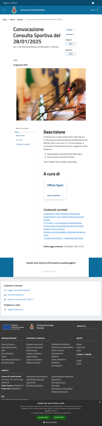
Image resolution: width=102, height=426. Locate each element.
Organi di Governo (8, 344)
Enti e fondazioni (7, 353)
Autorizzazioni (56, 365)
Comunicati (81, 347)
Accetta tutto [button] (43, 417)
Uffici (3, 350)
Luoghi (79, 360)
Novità (12, 19)
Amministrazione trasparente (62, 376)
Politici (3, 356)
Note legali (55, 385)
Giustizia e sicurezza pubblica (62, 347)
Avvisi (79, 350)
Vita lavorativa (31, 350)
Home (5, 19)
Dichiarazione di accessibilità (62, 388)
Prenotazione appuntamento (36, 376)
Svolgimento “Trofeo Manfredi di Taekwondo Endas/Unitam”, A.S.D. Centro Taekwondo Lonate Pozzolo (64, 216)
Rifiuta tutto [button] (59, 417)
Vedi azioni (71, 34)
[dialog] (51, 413)
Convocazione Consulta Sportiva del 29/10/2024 (64, 225)
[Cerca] (97, 10)
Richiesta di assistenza (34, 385)
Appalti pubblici (32, 356)
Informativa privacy (58, 382)
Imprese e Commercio (34, 353)
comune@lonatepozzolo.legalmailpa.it (15, 399)
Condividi (70, 30)
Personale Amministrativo (10, 359)
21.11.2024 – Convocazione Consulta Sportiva (63, 222)
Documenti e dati (7, 362)
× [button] (99, 402)
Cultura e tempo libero (34, 347)
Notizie (20, 19)
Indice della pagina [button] (22, 128)
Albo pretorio (56, 379)
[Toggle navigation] (4, 10)
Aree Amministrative (9, 347)
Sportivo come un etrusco (54, 229)
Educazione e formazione (60, 344)
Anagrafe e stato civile (34, 344)
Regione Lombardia (10, 3)
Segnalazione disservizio (35, 379)
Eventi (79, 363)
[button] (51, 422)
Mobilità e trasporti (33, 362)
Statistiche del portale (59, 391)
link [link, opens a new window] (70, 413)
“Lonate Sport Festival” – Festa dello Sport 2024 (63, 238)
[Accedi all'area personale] (93, 3)
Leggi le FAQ (30, 382)
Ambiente (55, 356)
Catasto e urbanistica (34, 359)
